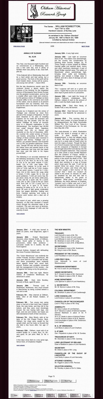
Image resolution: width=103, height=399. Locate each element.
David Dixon (33, 390)
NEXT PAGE (86, 46)
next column (21, 214)
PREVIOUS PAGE (19, 46)
